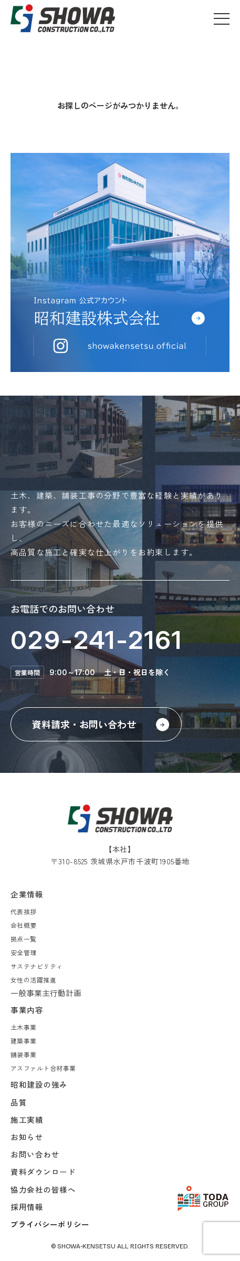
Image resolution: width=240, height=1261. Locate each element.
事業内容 (27, 1009)
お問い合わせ (35, 1154)
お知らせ (27, 1136)
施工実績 (27, 1119)
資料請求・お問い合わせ (84, 724)
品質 (19, 1102)
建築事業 (24, 1040)
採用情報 (27, 1206)
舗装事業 (24, 1054)
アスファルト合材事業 (43, 1067)
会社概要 (24, 925)
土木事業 (24, 1026)
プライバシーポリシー (50, 1223)
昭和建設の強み (39, 1084)
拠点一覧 (24, 938)
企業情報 (27, 894)
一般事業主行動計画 (46, 992)
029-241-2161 (97, 639)
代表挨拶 (24, 911)
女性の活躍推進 (33, 979)
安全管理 (24, 952)
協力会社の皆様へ (43, 1189)
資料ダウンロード (43, 1171)
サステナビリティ (37, 966)
